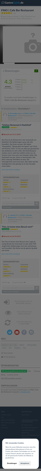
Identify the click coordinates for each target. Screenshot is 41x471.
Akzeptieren (24, 463)
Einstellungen (12, 463)
